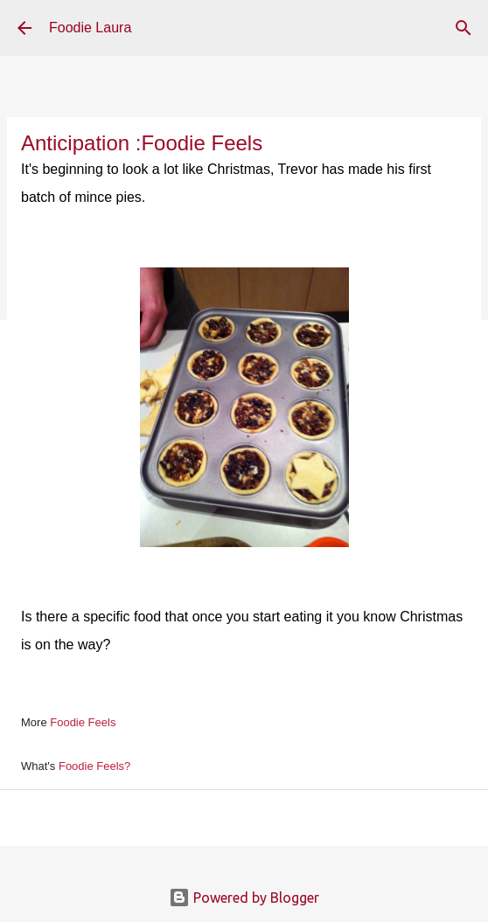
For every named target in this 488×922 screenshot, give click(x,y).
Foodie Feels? (94, 766)
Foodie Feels (82, 722)
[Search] (463, 28)
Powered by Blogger (244, 897)
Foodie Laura (90, 27)
